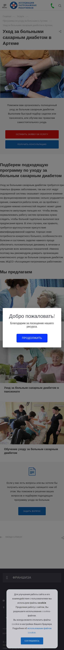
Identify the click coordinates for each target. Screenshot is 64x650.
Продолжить (32, 338)
